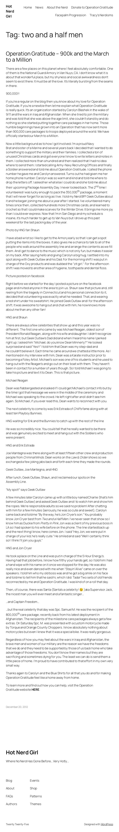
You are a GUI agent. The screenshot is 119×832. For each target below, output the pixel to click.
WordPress (107, 824)
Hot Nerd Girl (10, 11)
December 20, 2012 (17, 707)
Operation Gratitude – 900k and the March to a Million (57, 57)
